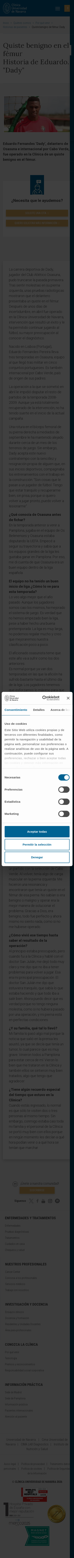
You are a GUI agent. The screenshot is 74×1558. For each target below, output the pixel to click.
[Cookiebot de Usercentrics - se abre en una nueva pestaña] (44, 698)
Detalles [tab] (39, 709)
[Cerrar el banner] (68, 698)
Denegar (37, 857)
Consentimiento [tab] (16, 709)
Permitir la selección (37, 844)
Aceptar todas (37, 831)
